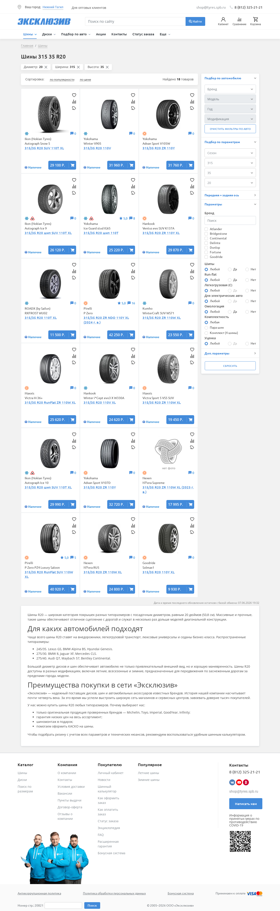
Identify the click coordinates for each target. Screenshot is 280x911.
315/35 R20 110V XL (100, 402)
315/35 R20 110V (97, 148)
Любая (215, 322)
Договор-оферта (70, 807)
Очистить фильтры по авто (230, 129)
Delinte (215, 243)
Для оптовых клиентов (89, 8)
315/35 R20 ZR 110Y (159, 148)
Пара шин (217, 327)
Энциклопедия (109, 828)
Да (235, 269)
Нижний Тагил (53, 7)
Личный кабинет (111, 773)
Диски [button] (47, 34)
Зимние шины (149, 780)
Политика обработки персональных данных (114, 893)
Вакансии (65, 793)
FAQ (101, 835)
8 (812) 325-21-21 (249, 7)
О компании (67, 773)
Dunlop (215, 247)
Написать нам (246, 803)
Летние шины (148, 773)
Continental (218, 238)
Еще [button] (163, 34)
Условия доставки (71, 786)
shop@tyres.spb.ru (243, 791)
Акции (101, 34)
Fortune (215, 252)
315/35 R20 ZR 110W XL (162, 317)
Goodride (216, 257)
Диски (22, 780)
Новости (104, 780)
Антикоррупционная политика (39, 893)
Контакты (119, 34)
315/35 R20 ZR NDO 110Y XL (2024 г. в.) (106, 319)
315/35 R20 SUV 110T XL (44, 148)
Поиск (92, 905)
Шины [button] (28, 34)
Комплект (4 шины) (224, 333)
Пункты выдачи (69, 800)
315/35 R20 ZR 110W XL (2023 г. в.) (168, 489)
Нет (253, 269)
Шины (22, 773)
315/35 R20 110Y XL (159, 572)
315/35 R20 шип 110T (101, 233)
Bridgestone (218, 233)
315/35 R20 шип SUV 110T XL (48, 233)
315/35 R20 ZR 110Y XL (161, 233)
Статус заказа (143, 34)
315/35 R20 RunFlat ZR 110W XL (50, 402)
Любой (215, 269)
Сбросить (230, 366)
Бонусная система (111, 853)
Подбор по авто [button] (74, 34)
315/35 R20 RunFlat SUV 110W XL (49, 574)
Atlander (216, 229)
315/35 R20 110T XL (41, 317)
